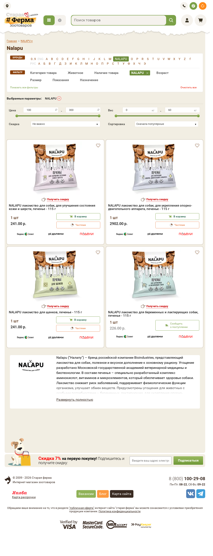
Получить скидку (58, 217)
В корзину (81, 234)
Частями (80, 242)
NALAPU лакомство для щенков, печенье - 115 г (45, 330)
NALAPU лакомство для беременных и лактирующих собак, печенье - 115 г (153, 331)
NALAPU (50, 98)
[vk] (190, 511)
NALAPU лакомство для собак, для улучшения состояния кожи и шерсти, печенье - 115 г (52, 225)
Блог (103, 512)
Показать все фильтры (24, 87)
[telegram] (200, 511)
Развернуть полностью (74, 417)
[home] (20, 19)
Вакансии (86, 512)
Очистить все (188, 87)
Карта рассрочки (24, 514)
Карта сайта (121, 512)
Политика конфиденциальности (120, 529)
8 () (187, 496)
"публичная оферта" (81, 525)
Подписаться (188, 478)
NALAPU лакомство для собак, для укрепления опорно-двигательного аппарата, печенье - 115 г (150, 225)
